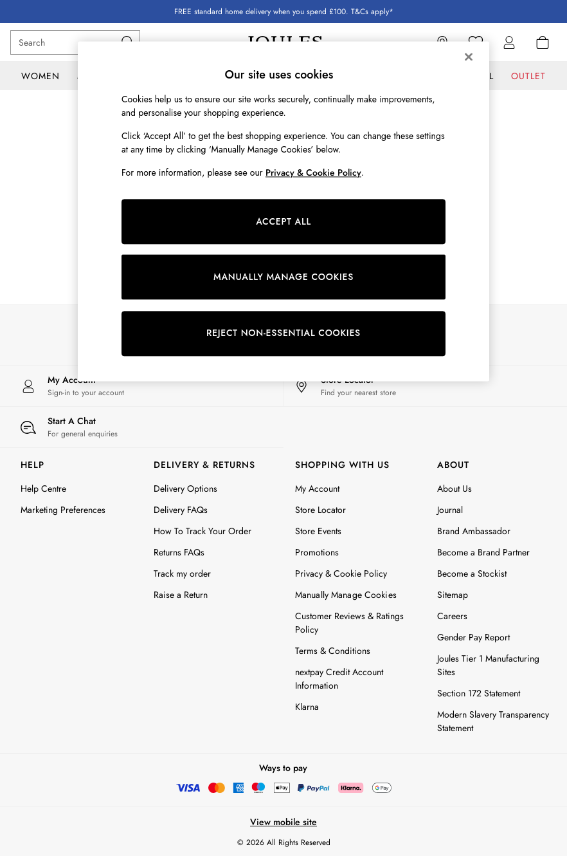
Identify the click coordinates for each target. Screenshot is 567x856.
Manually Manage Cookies (346, 594)
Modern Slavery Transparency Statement (493, 721)
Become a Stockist (472, 573)
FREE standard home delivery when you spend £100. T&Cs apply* (283, 11)
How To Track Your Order (202, 531)
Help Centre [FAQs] (43, 488)
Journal (450, 509)
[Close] (469, 56)
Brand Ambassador (473, 531)
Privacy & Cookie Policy (341, 573)
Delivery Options (185, 488)
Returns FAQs (179, 552)
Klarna (307, 706)
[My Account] (141, 386)
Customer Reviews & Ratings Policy (349, 622)
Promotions (317, 552)
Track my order (182, 573)
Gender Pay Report (473, 637)
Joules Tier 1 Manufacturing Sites (488, 665)
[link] (509, 42)
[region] (283, 211)
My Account (317, 488)
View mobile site (283, 821)
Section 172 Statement (478, 693)
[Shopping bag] (542, 42)
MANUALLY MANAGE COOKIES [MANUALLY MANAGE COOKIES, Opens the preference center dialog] (283, 276)
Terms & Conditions (332, 650)
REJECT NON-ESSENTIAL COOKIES (283, 333)
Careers (452, 615)
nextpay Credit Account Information (339, 678)
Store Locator (320, 509)
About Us (454, 488)
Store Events (318, 531)
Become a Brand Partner (483, 552)
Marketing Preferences (63, 509)
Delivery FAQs (181, 509)
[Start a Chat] (142, 427)
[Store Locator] (425, 386)
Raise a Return (181, 594)
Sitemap (452, 594)
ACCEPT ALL (283, 221)
